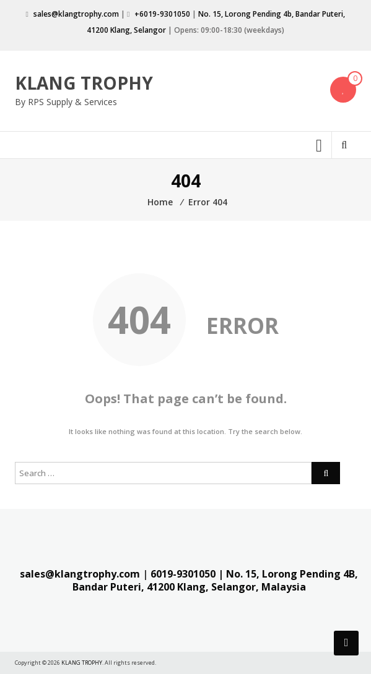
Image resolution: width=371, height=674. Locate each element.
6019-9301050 (183, 574)
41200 (161, 587)
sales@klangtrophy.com (76, 14)
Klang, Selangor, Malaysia (241, 587)
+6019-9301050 (162, 14)
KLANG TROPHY (84, 83)
